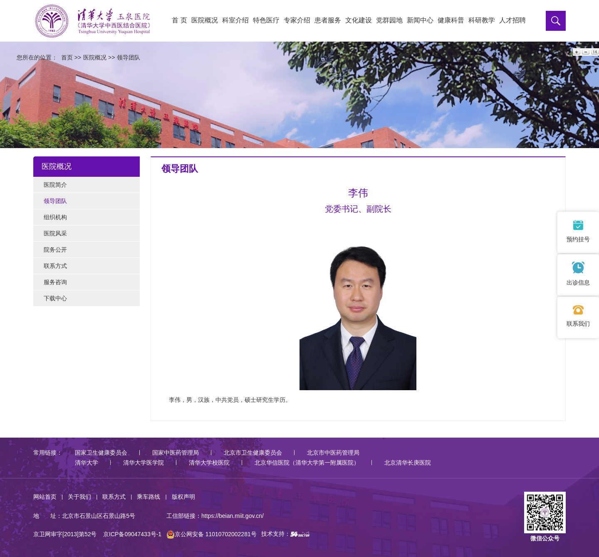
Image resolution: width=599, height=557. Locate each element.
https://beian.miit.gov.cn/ (232, 515)
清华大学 (86, 462)
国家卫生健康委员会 (101, 452)
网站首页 (45, 496)
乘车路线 (148, 496)
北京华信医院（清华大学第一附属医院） (307, 462)
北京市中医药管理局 (333, 452)
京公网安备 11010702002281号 (211, 534)
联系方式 (114, 496)
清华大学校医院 (209, 462)
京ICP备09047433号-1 (132, 534)
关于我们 (79, 496)
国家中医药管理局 (175, 452)
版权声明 (183, 496)
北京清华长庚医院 (407, 462)
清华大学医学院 (143, 462)
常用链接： (47, 453)
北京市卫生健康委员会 (253, 452)
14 (594, 52)
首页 (67, 57)
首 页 (179, 20)
